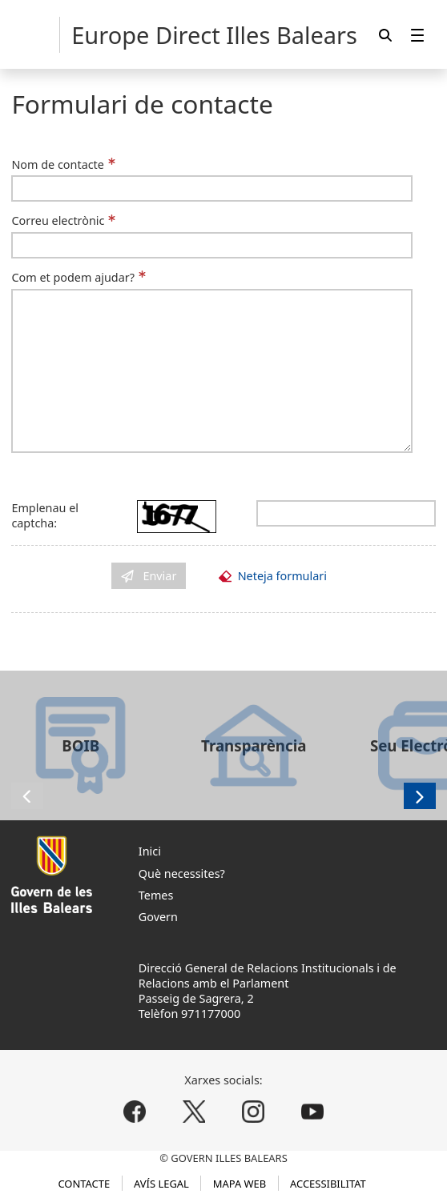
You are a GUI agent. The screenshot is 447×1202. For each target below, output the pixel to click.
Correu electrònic (57, 220)
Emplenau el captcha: (45, 515)
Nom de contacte (57, 164)
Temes (156, 895)
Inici (150, 851)
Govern (158, 916)
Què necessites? (182, 873)
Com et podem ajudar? (73, 277)
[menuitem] (417, 35)
